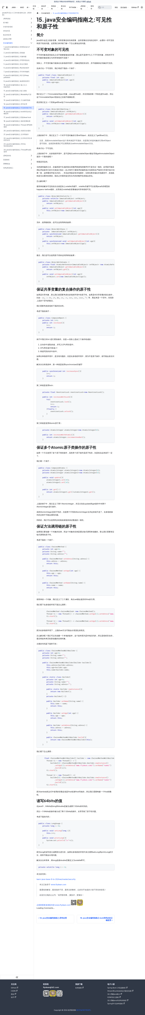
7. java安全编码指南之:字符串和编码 (16, 72)
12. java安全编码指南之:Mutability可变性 (17, 95)
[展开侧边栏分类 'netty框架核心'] (31, 168)
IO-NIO (5, 23)
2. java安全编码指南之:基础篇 (14, 53)
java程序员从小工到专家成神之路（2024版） (16, 14)
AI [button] (27, 7)
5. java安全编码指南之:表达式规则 (16, 64)
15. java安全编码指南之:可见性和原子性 (18, 108)
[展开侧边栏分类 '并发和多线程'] (31, 27)
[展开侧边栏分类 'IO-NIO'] (31, 22)
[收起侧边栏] (17, 977)
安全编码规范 (8, 43)
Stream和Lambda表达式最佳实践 (120, 991)
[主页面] (38, 13)
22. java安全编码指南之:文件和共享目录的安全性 (18, 139)
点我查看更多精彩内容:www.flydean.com (54, 905)
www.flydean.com (58, 884)
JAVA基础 (6, 19)
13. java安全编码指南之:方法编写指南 (17, 100)
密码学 (92, 7)
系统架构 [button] (53, 7)
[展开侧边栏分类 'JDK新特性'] (31, 155)
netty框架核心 (8, 168)
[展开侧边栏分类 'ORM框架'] (31, 164)
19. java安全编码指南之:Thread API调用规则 (18, 126)
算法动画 (63, 7)
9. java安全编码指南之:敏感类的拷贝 (17, 81)
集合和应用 (7, 35)
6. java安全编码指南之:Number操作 (16, 68)
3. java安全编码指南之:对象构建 (15, 56)
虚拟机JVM (7, 39)
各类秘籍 (79, 988)
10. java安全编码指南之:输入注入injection (15, 86)
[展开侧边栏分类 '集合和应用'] (31, 35)
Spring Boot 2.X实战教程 (117, 988)
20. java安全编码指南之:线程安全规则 (17, 131)
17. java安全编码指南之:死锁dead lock (17, 117)
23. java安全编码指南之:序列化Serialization (15, 145)
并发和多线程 (8, 27)
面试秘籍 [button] (124, 7)
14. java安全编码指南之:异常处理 (15, 104)
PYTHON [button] (72, 7)
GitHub (135, 7)
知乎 (13, 997)
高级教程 (6, 160)
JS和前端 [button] (83, 7)
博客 (116, 7)
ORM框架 (6, 164)
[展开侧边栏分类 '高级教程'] (31, 160)
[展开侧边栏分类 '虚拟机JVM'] (31, 39)
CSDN (14, 991)
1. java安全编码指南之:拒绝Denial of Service (17, 48)
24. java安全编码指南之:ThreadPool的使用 (17, 151)
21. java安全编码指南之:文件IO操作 (16, 134)
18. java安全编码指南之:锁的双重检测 (17, 121)
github (88, 1)
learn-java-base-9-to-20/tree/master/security (56, 879)
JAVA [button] (14, 7)
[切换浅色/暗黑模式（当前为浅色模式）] (142, 7)
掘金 (13, 994)
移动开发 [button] (43, 7)
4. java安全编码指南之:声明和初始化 (17, 60)
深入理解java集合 (114, 994)
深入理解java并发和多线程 (117, 1000)
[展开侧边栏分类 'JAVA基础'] (31, 18)
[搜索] (104, 7)
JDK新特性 (7, 156)
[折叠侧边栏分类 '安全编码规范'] (31, 43)
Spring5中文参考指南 (116, 1004)
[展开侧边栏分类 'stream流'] (31, 31)
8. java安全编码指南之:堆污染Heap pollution (16, 76)
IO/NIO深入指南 (114, 997)
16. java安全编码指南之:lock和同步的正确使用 (18, 113)
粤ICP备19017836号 (83, 1010)
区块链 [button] (34, 7)
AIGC (22, 7)
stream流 (6, 31)
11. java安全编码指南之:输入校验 (15, 91)
